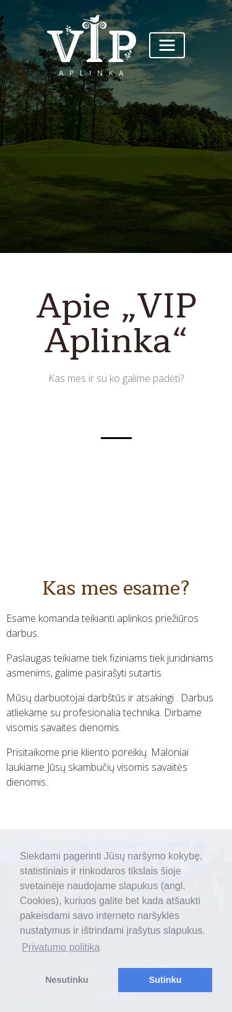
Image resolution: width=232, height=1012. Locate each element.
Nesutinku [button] (66, 980)
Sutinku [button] (165, 980)
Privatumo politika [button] (61, 947)
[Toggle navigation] (167, 45)
